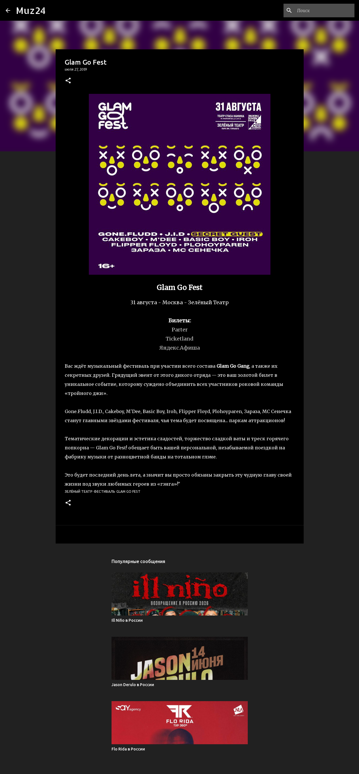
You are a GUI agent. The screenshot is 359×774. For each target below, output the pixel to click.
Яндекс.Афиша (179, 347)
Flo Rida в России (128, 749)
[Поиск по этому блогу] (324, 10)
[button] (68, 81)
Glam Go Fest (128, 491)
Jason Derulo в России (133, 684)
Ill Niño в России (127, 620)
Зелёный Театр (79, 491)
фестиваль (104, 491)
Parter (180, 329)
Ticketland (180, 338)
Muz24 (31, 10)
